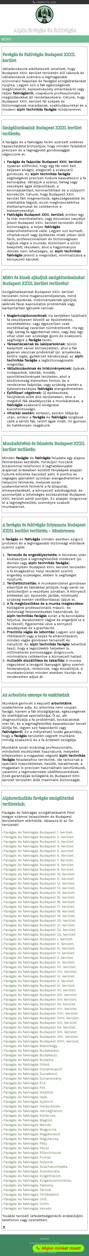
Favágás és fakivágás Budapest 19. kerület (39, 916)
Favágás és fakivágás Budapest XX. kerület (39, 1027)
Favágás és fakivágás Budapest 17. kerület (38, 907)
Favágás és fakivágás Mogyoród (29, 1129)
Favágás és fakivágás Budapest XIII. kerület (40, 995)
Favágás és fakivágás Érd (24, 1083)
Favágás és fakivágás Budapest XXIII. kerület (41, 1041)
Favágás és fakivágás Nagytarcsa (30, 1139)
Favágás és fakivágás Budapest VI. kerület (39, 962)
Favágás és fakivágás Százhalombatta (35, 1167)
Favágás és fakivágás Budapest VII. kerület (39, 967)
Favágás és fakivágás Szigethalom (32, 1176)
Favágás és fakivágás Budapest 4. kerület (38, 846)
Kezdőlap (44, 1238)
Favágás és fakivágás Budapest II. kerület (38, 944)
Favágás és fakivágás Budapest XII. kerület (39, 990)
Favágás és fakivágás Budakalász (31, 1050)
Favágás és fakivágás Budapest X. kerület (38, 981)
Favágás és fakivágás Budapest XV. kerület (39, 1004)
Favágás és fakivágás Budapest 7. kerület (38, 860)
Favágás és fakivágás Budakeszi (30, 1055)
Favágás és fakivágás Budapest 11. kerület (38, 879)
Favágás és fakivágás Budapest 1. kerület (38, 832)
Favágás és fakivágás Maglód (27, 1120)
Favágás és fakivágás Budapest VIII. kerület (40, 972)
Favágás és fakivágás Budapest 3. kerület (38, 842)
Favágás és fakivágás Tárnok (27, 1190)
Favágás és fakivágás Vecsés (27, 1208)
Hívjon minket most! (58, 1248)
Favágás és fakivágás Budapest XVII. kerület (40, 1013)
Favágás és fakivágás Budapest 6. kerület (38, 855)
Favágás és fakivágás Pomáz (27, 1157)
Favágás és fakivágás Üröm (26, 1204)
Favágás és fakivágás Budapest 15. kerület (39, 897)
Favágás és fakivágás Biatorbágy (30, 1046)
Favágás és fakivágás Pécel (26, 1148)
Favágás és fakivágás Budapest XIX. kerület (40, 1023)
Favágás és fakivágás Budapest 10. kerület (39, 874)
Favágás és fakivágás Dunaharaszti (32, 1069)
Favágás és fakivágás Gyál (25, 1097)
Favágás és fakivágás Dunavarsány (32, 1078)
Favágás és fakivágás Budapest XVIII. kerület (41, 1018)
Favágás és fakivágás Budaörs (28, 1060)
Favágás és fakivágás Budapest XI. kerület (39, 985)
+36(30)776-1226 (44, 2)
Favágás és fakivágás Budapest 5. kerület (38, 851)
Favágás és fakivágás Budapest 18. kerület (39, 911)
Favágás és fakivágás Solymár (28, 1162)
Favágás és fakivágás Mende (27, 1125)
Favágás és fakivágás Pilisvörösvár (32, 1153)
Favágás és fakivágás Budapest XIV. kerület (39, 999)
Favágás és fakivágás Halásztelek (31, 1106)
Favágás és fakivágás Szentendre (31, 1171)
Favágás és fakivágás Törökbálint (31, 1194)
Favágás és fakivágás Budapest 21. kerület (39, 925)
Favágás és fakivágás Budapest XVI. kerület (40, 1009)
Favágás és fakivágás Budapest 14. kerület (39, 893)
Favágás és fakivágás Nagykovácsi (31, 1134)
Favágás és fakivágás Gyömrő (28, 1102)
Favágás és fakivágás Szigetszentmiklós (37, 1180)
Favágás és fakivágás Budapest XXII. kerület (40, 1037)
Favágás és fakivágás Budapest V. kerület (38, 958)
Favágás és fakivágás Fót (24, 1088)
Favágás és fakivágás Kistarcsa (29, 1115)
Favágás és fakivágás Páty (25, 1143)
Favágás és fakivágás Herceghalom (32, 1111)
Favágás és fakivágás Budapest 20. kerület (39, 920)
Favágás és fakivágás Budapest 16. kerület (39, 902)
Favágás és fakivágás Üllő (24, 1199)
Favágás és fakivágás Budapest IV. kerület (38, 953)
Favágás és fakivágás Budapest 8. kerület (38, 865)
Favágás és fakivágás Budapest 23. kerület (39, 934)
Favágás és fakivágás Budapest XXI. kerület (40, 1032)
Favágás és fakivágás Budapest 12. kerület (39, 883)
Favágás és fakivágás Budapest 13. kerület (39, 888)
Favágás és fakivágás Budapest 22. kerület (39, 930)
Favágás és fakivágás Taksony (28, 1185)
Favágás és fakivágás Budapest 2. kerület (38, 837)
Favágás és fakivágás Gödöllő (28, 1092)
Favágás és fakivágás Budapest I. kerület (37, 939)
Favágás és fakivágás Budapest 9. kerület (38, 869)
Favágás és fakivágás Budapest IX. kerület (39, 976)
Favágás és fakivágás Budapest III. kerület (39, 948)
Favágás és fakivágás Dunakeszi (30, 1074)
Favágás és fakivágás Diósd (26, 1064)
